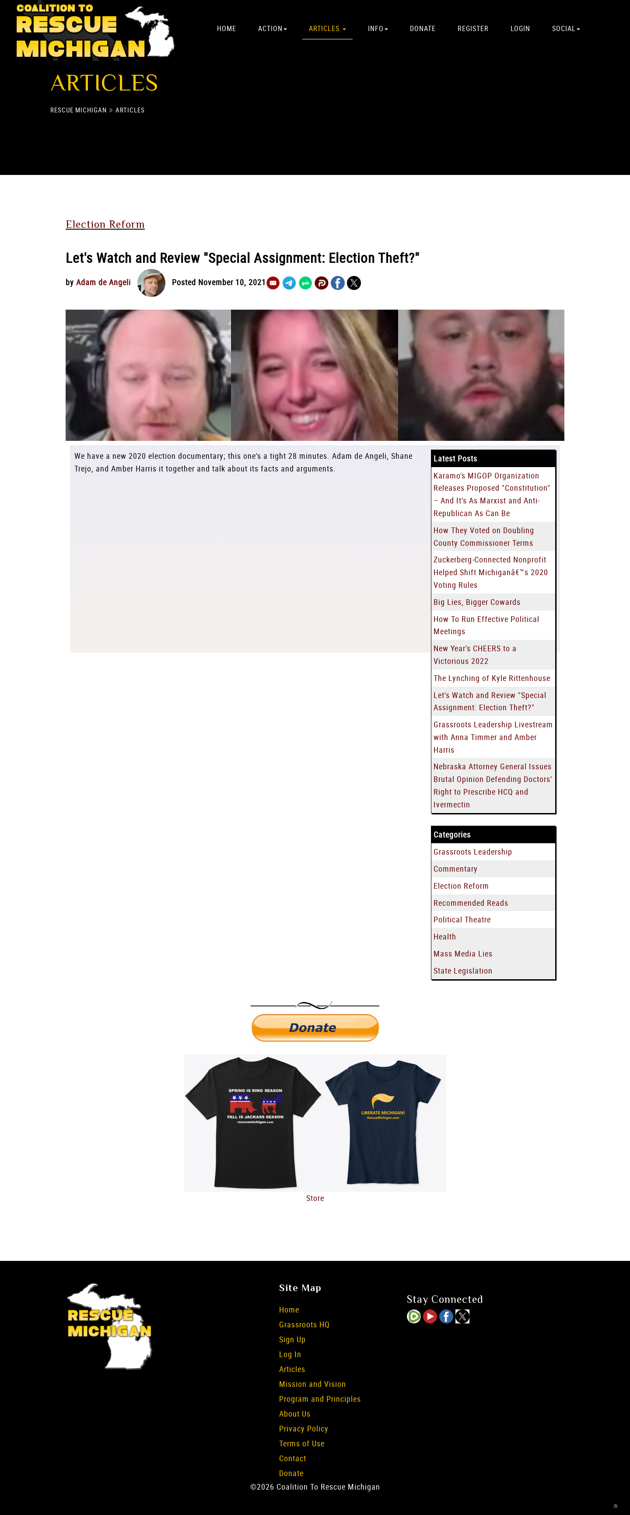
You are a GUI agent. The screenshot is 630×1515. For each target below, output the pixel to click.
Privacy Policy (304, 1428)
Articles (327, 28)
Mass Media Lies (463, 953)
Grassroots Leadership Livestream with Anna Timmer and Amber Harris (493, 737)
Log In (290, 1354)
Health (445, 936)
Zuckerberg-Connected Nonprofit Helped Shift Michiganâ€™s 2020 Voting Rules (491, 572)
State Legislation (463, 970)
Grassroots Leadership (473, 851)
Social (566, 28)
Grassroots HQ (304, 1324)
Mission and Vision (312, 1384)
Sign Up (292, 1339)
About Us (295, 1413)
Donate (423, 28)
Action (272, 28)
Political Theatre (462, 919)
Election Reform (105, 224)
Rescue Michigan (78, 110)
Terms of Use (302, 1443)
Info (378, 28)
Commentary (456, 868)
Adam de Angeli (103, 282)
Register (473, 28)
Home (226, 28)
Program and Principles (320, 1398)
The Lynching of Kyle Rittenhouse (492, 678)
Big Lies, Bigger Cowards (477, 602)
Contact (292, 1458)
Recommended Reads (471, 902)
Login (520, 28)
